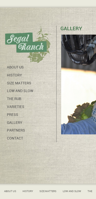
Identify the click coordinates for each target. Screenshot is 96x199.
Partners (16, 130)
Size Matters (19, 83)
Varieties (15, 107)
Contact (15, 138)
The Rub (14, 99)
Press (12, 115)
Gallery (14, 123)
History (14, 75)
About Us (15, 67)
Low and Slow (20, 91)
